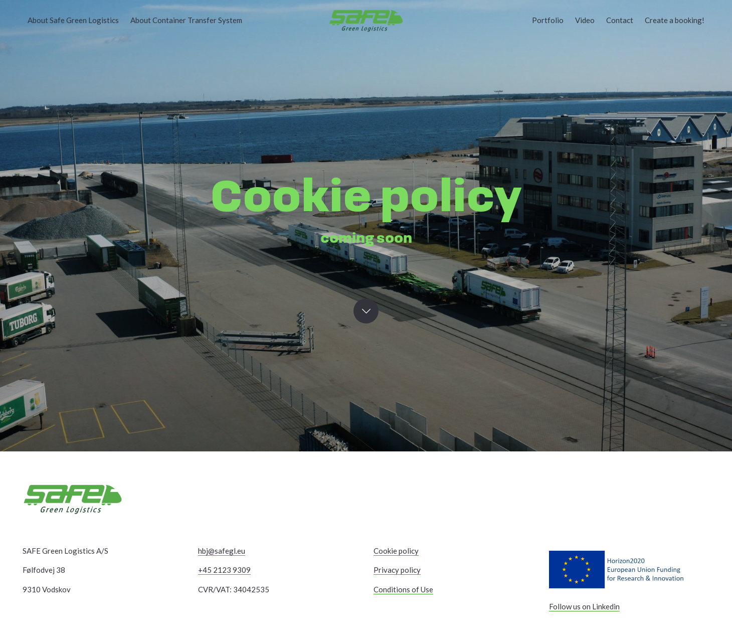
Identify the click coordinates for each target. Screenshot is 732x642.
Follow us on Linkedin (584, 606)
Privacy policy (397, 569)
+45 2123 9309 (224, 569)
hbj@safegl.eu (221, 550)
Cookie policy (396, 550)
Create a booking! (674, 20)
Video (585, 20)
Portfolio (548, 20)
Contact (619, 20)
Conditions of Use (403, 589)
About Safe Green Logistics (73, 20)
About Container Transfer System (186, 20)
